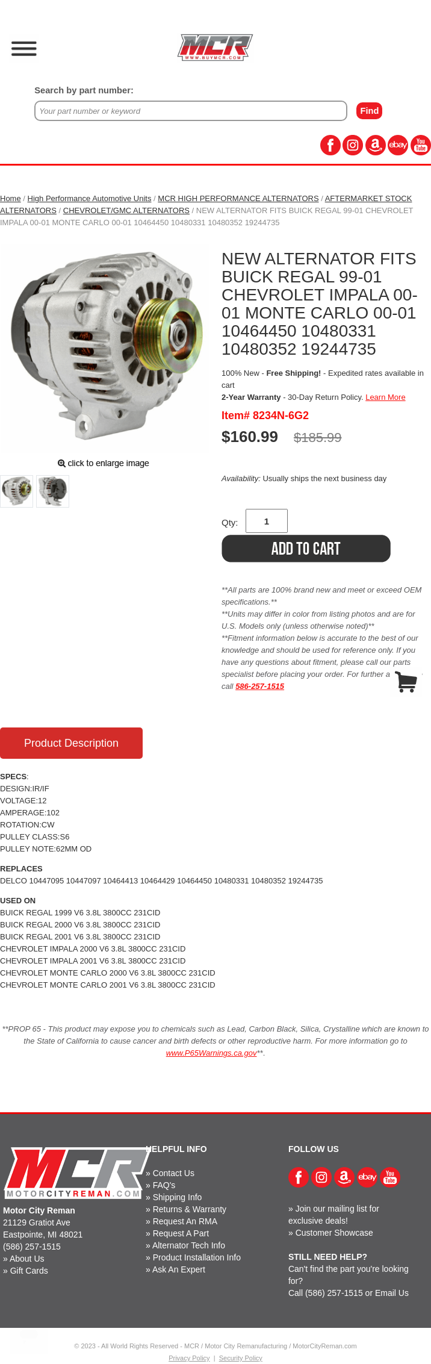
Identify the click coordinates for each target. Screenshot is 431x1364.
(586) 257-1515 (32, 1246)
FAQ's (164, 1185)
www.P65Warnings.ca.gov (211, 1052)
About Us (27, 1258)
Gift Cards (29, 1270)
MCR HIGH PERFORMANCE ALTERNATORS (238, 198)
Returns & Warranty (189, 1209)
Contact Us (173, 1173)
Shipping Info (177, 1197)
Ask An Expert (178, 1269)
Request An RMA (185, 1221)
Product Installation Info (197, 1257)
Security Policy (240, 1358)
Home (10, 198)
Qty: (230, 522)
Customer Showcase (334, 1233)
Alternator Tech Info (188, 1245)
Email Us (392, 1293)
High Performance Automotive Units (90, 198)
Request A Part (181, 1233)
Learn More (385, 397)
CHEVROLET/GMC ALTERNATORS (126, 210)
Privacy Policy (189, 1358)
